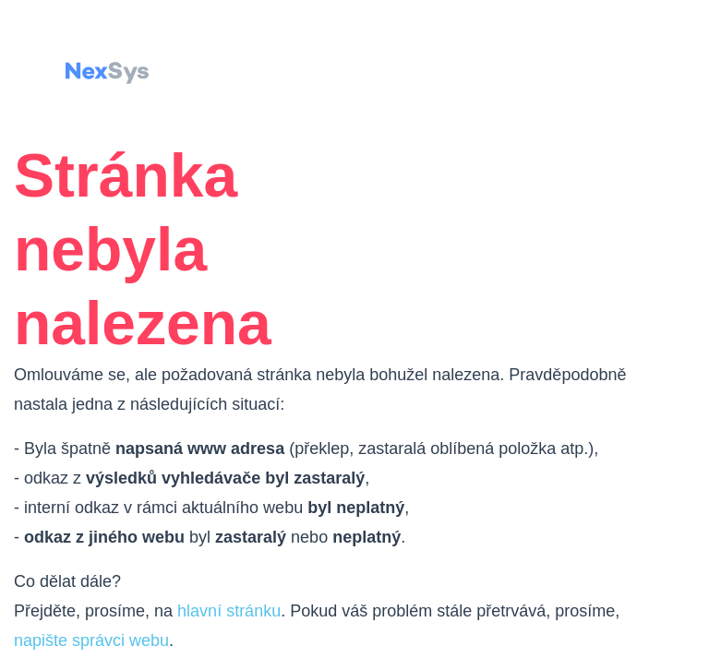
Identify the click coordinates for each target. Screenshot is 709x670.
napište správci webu (91, 640)
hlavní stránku (229, 611)
